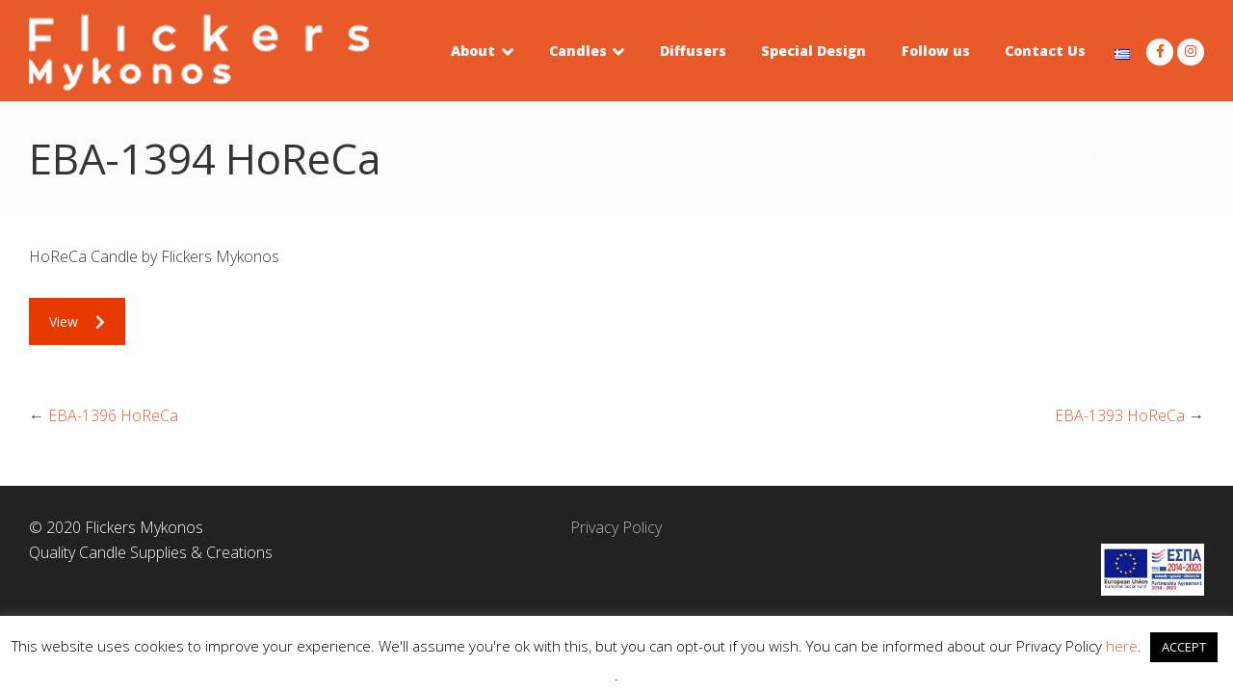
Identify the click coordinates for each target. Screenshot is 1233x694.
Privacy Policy (616, 527)
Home (991, 158)
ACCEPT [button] (1184, 646)
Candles (1050, 158)
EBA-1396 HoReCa (113, 415)
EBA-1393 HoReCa (1120, 415)
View (77, 321)
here (1122, 645)
